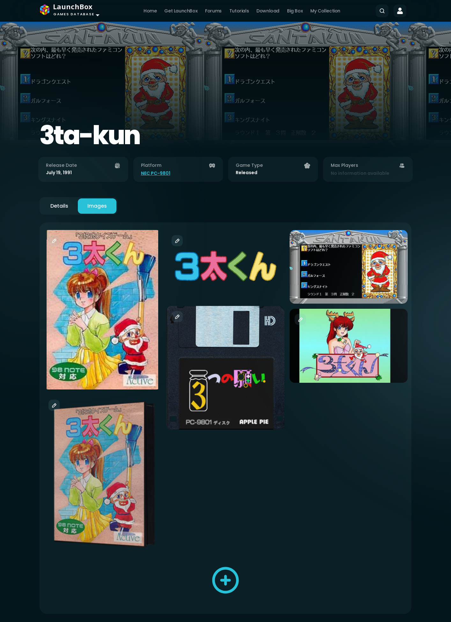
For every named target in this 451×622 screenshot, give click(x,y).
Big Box (295, 11)
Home (150, 11)
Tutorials (239, 11)
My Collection (325, 11)
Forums (213, 11)
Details (59, 206)
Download (267, 11)
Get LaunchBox (180, 11)
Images (97, 206)
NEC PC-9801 (155, 173)
